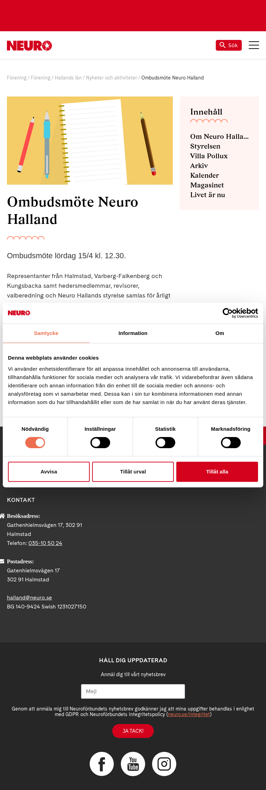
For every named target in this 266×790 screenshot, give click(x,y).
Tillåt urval (133, 471)
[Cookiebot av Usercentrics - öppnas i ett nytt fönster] (227, 313)
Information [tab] (133, 333)
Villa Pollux (209, 156)
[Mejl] (133, 691)
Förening (17, 78)
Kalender (204, 175)
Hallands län (68, 78)
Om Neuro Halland (219, 136)
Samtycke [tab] (46, 333)
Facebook (102, 764)
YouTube (133, 764)
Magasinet (207, 185)
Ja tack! (133, 731)
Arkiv (199, 165)
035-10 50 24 (45, 543)
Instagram (164, 764)
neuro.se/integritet (189, 714)
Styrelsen (205, 146)
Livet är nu (207, 195)
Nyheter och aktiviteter (111, 78)
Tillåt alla (217, 471)
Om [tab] (219, 333)
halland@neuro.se (29, 597)
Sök (229, 45)
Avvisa (49, 471)
